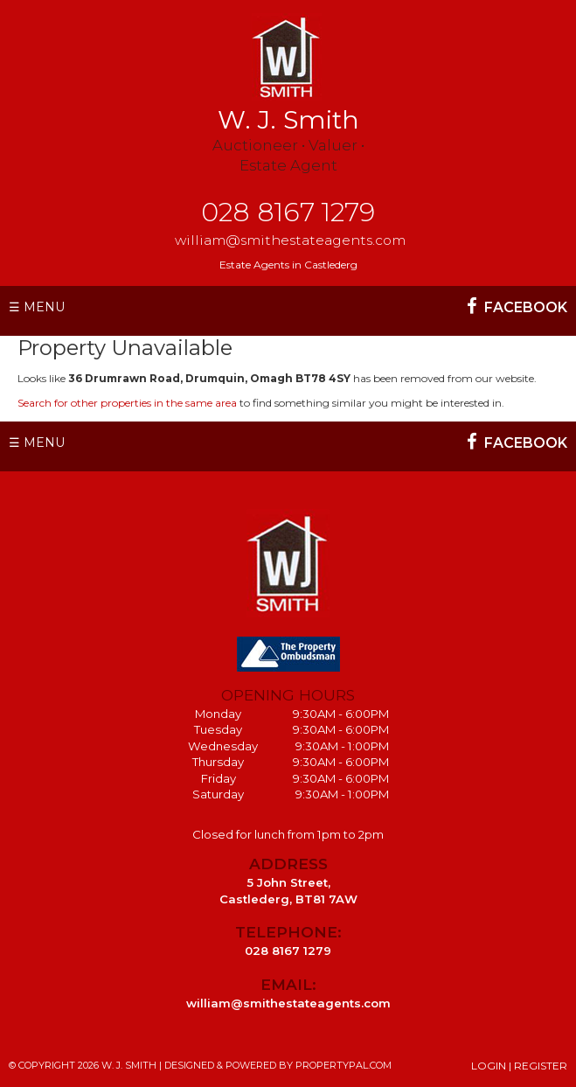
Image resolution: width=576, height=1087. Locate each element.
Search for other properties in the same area (127, 402)
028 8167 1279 (288, 212)
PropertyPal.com (343, 1065)
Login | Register (519, 1065)
